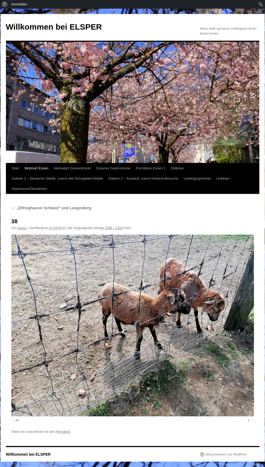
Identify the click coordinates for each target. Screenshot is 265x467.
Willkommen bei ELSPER (54, 26)
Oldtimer (177, 168)
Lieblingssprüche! (197, 178)
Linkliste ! (223, 178)
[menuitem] (4, 4)
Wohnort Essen (37, 168)
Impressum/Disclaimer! (29, 189)
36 (17, 420)
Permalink (63, 432)
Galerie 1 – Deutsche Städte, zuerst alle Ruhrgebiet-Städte (57, 178)
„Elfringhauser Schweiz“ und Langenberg (51, 208)
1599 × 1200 (114, 228)
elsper (22, 228)
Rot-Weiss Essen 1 (150, 168)
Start (15, 168)
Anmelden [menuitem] (19, 4)
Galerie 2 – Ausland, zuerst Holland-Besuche (143, 178)
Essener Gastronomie (113, 168)
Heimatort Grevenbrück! (72, 168)
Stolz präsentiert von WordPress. (226, 454)
